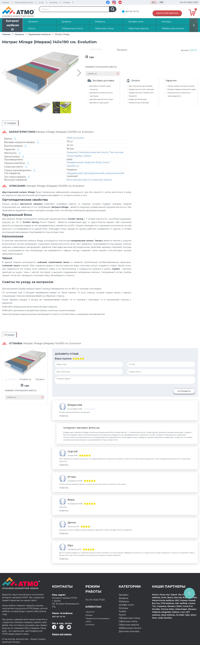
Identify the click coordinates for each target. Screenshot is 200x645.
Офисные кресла (129, 624)
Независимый (75, 162)
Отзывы (66, 2)
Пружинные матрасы (39, 34)
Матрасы (19, 34)
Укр (161, 2)
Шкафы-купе (126, 604)
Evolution (78, 138)
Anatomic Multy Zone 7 (97, 162)
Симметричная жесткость (93, 152)
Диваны (123, 598)
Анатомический (114, 173)
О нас (41, 2)
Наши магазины (62, 634)
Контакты (53, 2)
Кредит (89, 615)
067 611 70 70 (132, 11)
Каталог (12, 25)
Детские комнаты (129, 631)
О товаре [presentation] (10, 123)
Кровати (123, 594)
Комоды (123, 608)
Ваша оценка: (63, 358)
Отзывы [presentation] (9, 334)
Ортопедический (93, 173)
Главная (5, 2)
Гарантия (90, 611)
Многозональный (77, 179)
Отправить (184, 391)
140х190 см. (73, 166)
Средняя (72, 152)
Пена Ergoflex (75, 156)
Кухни (122, 614)
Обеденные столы (129, 618)
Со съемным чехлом (100, 179)
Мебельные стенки (130, 628)
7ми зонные (116, 152)
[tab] (10, 123)
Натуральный (74, 173)
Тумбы (122, 611)
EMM (69, 138)
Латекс (88, 156)
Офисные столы (128, 621)
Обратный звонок (167, 13)
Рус (154, 2)
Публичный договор (24, 2)
